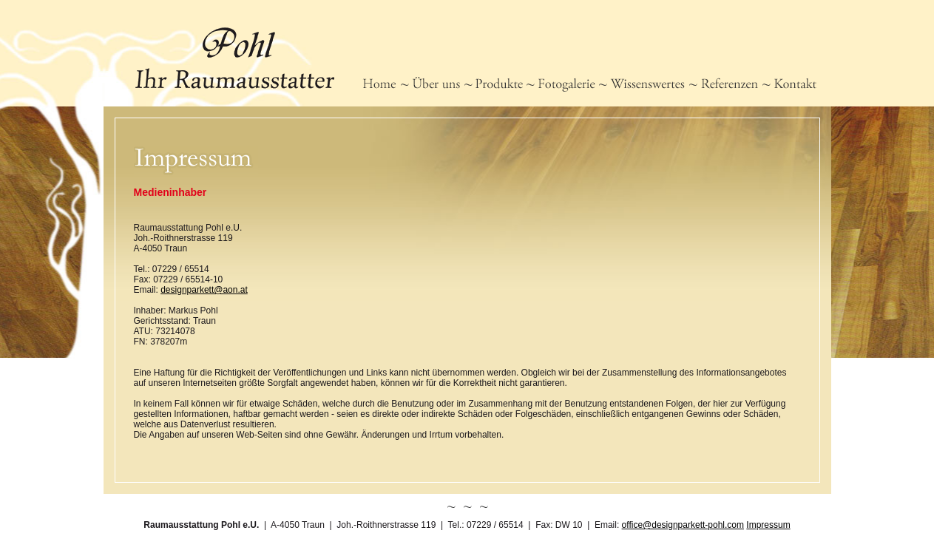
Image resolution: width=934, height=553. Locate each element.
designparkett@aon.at (204, 290)
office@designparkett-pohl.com (683, 525)
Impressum (768, 525)
